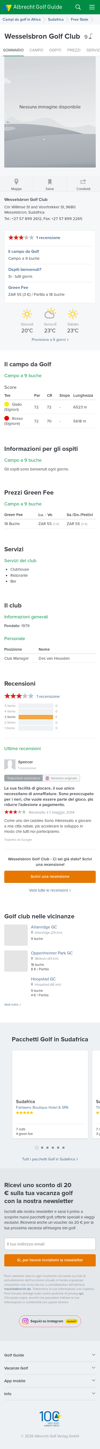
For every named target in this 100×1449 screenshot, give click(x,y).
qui (81, 1293)
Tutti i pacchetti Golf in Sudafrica (48, 1159)
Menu (92, 7)
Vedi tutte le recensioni (48, 890)
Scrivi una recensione (50, 876)
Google (26, 839)
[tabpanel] (50, 1097)
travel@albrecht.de (17, 1289)
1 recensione (48, 238)
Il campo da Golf (23, 251)
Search (78, 7)
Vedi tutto (11, 1004)
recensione (48, 696)
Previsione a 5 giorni (49, 339)
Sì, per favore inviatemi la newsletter (50, 1260)
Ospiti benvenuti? (24, 269)
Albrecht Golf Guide (37, 6)
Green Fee (18, 287)
